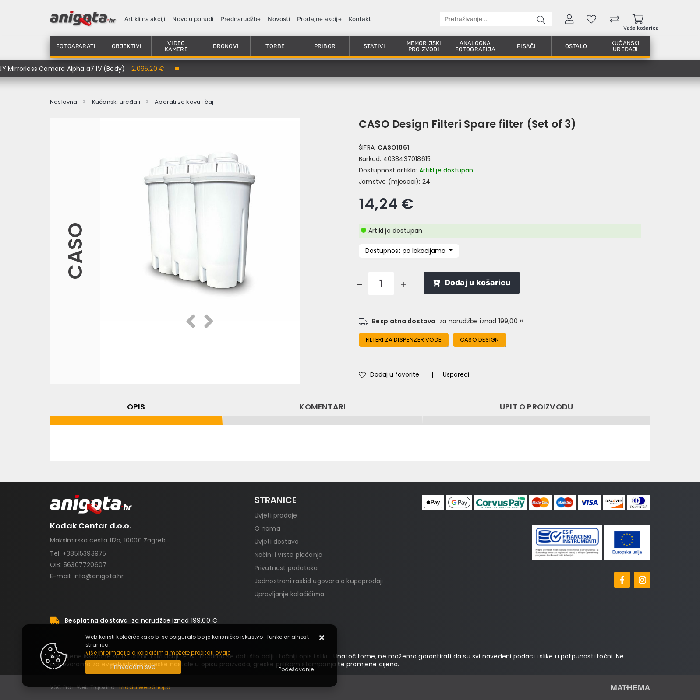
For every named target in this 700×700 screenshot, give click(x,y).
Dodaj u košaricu (471, 282)
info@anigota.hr (99, 576)
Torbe (275, 46)
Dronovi (226, 46)
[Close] (133, 667)
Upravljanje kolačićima (289, 594)
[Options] (296, 669)
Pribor (325, 46)
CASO (74, 251)
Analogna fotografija (475, 46)
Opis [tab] (136, 407)
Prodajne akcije (319, 19)
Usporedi (450, 374)
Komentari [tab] (322, 407)
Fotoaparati (75, 46)
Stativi (374, 46)
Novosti (279, 19)
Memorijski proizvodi (424, 46)
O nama (267, 528)
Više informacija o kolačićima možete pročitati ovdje (157, 652)
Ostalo (576, 46)
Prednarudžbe (240, 19)
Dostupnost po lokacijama (406, 250)
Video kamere (176, 46)
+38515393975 (84, 553)
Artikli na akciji (144, 19)
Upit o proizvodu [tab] (536, 407)
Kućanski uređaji (625, 46)
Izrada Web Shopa (144, 687)
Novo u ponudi (192, 19)
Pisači (526, 46)
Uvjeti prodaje (276, 515)
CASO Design (479, 340)
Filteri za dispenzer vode (404, 340)
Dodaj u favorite (389, 374)
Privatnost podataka (286, 568)
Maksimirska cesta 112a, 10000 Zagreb (108, 540)
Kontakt (360, 19)
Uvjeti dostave (277, 541)
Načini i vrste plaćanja (289, 554)
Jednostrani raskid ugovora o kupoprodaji (319, 581)
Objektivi (127, 46)
